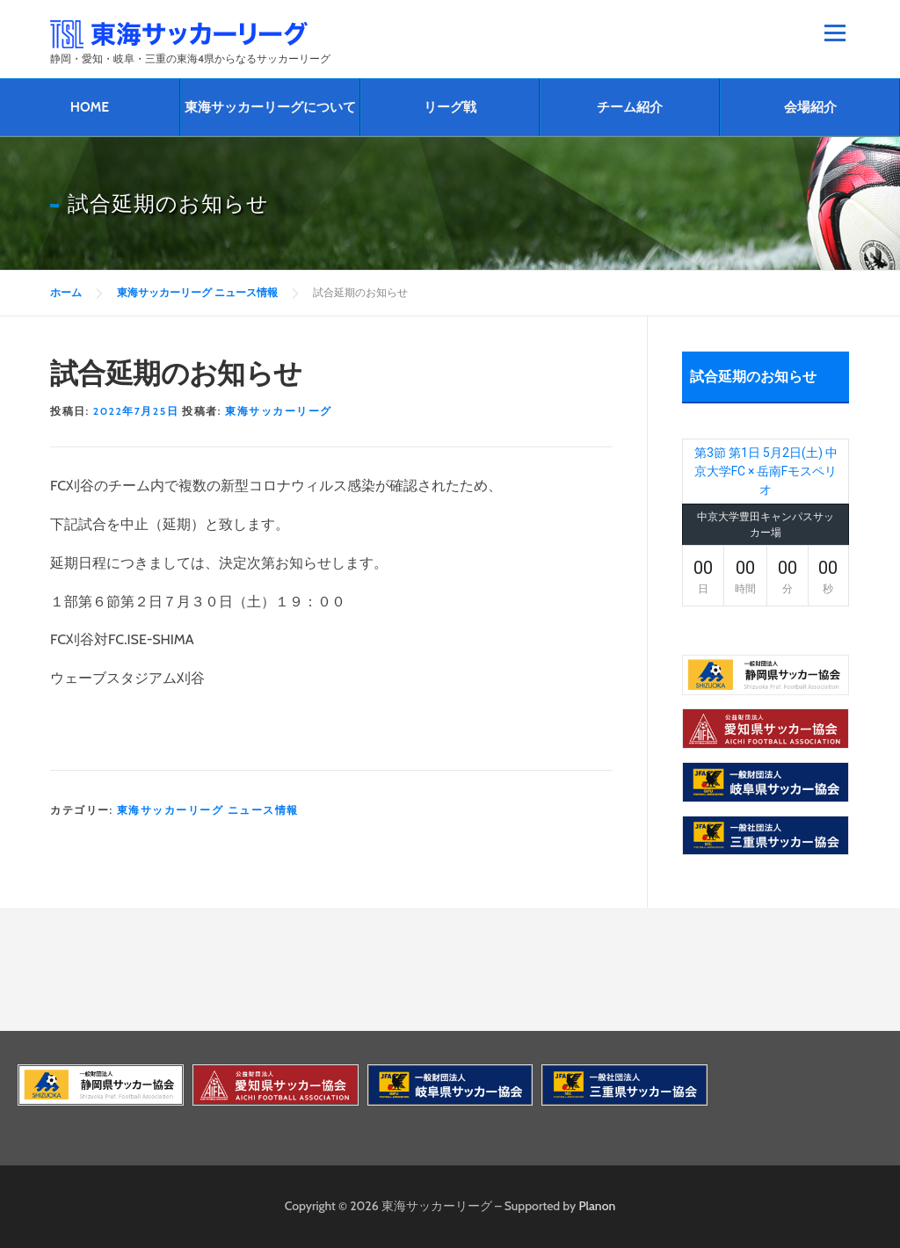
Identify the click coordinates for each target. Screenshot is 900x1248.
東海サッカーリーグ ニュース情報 (208, 809)
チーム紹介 (630, 106)
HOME (89, 106)
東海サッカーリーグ (278, 410)
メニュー (834, 32)
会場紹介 (810, 106)
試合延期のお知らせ (753, 376)
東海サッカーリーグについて (270, 106)
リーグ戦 (450, 106)
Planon (597, 1206)
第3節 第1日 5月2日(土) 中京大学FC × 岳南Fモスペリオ (766, 471)
